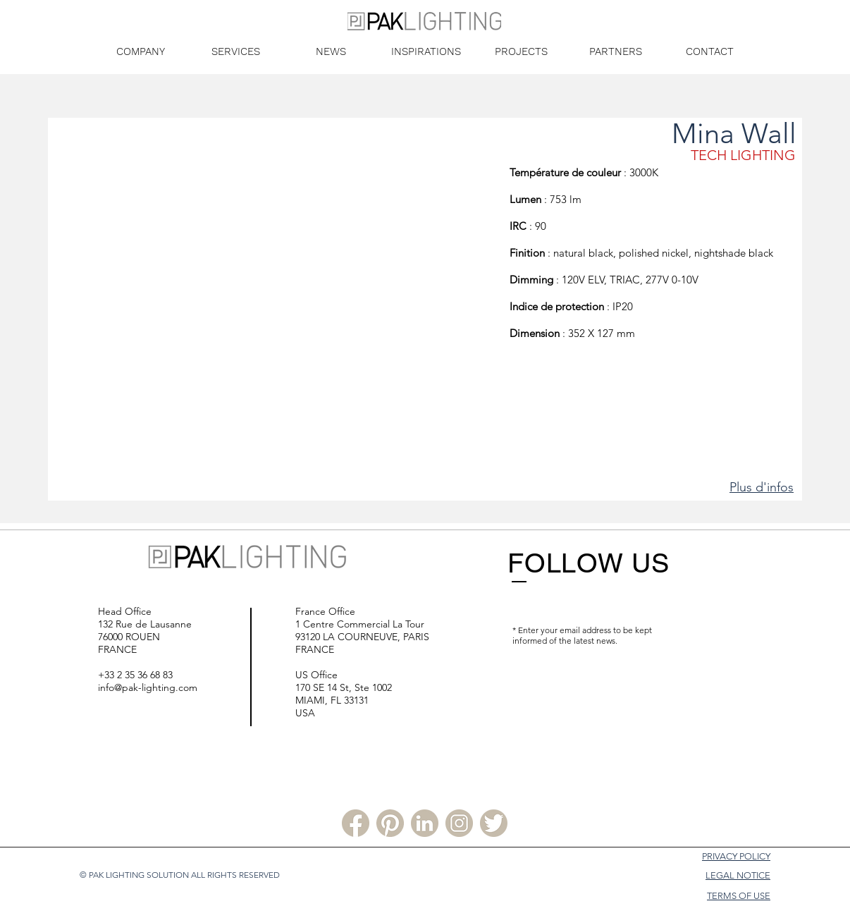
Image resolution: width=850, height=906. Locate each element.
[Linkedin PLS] (424, 823)
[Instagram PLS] (459, 823)
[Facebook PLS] (355, 823)
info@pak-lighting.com (147, 687)
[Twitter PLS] (493, 823)
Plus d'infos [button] (761, 487)
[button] (278, 309)
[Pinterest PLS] (390, 823)
